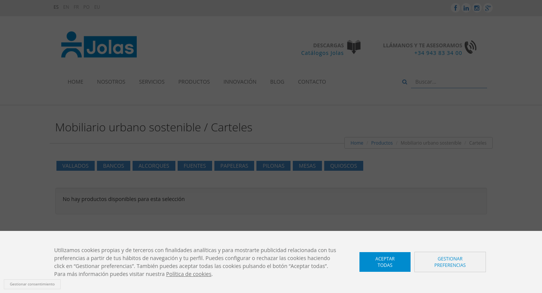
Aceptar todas (385, 262)
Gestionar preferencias (450, 262)
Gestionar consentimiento (32, 284)
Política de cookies (189, 273)
